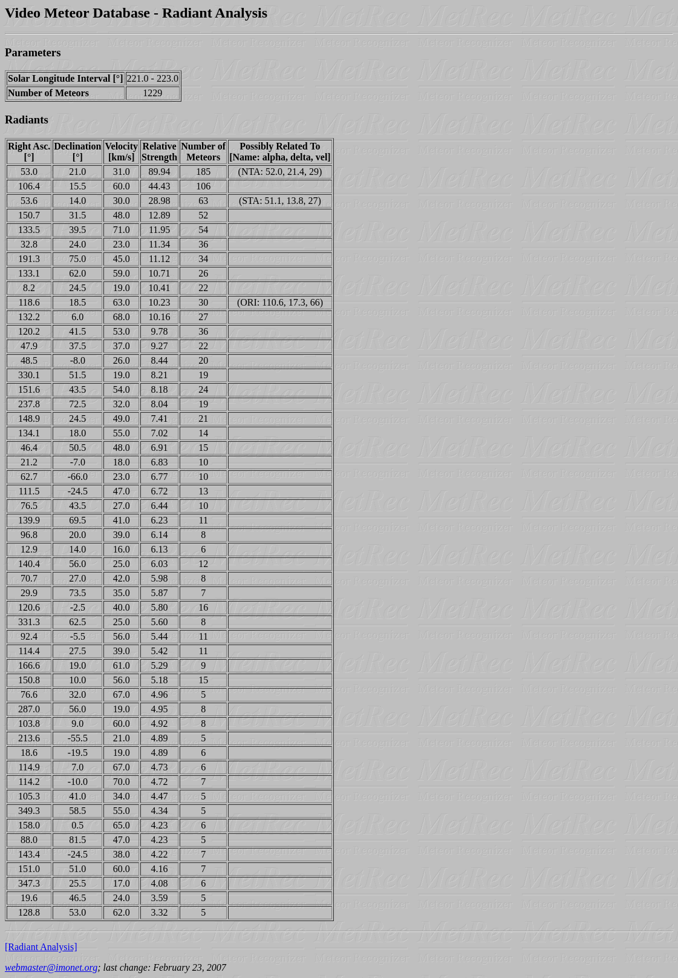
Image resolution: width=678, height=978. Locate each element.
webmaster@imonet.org (51, 967)
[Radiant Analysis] (41, 947)
